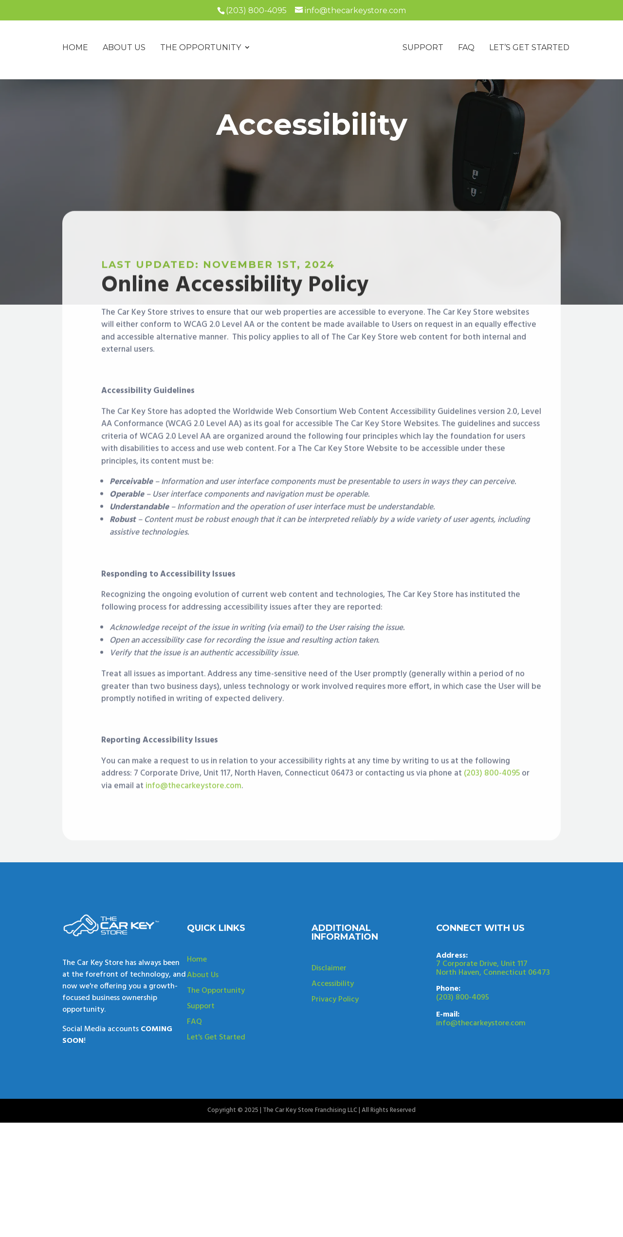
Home (197, 1000)
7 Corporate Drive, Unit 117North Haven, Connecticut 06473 (493, 1008)
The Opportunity (216, 1031)
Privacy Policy (335, 1040)
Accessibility (333, 1024)
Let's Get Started (216, 1078)
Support (201, 1046)
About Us (203, 1015)
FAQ (194, 1062)
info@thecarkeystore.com (193, 840)
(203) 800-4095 (492, 828)
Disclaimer (329, 1008)
